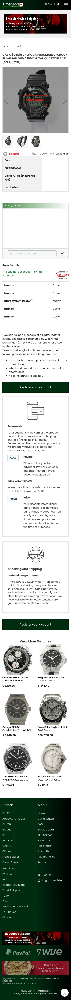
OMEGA (7, 824)
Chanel (7, 917)
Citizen (6, 851)
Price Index (45, 846)
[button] (6, 100)
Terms (42, 862)
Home (42, 813)
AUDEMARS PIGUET (13, 819)
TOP (5, 46)
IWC (4, 879)
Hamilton (8, 868)
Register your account (35, 387)
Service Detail (46, 829)
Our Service (45, 835)
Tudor (6, 896)
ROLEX (6, 813)
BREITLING (8, 835)
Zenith (6, 901)
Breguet (7, 829)
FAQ (40, 824)
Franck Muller (10, 857)
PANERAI (7, 874)
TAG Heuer (9, 912)
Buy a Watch (46, 819)
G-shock (17, 46)
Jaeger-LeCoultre (13, 885)
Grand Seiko (10, 862)
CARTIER (7, 846)
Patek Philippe (11, 890)
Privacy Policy (46, 857)
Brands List (44, 840)
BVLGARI (7, 840)
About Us (43, 851)
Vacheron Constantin (15, 906)
